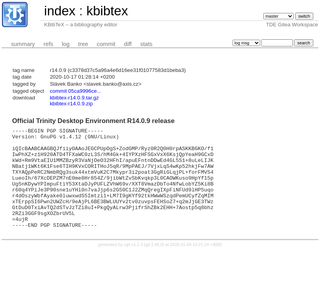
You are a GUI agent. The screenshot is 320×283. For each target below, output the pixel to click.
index (60, 11)
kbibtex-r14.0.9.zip (71, 104)
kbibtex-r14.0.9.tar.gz (74, 98)
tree (83, 44)
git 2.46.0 (154, 264)
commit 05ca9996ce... (75, 91)
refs (48, 44)
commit (106, 44)
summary (23, 44)
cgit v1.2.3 (133, 264)
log (66, 44)
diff (127, 44)
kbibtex (107, 11)
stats (146, 44)
